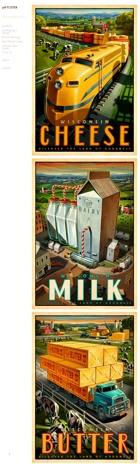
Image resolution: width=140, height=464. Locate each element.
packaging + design (9, 31)
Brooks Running (11, 37)
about (5, 60)
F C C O (7, 52)
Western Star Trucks (9, 47)
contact (6, 68)
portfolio (7, 26)
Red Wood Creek (12, 41)
